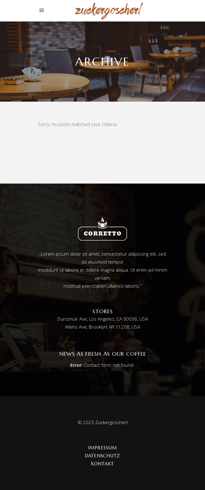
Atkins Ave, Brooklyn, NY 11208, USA (102, 327)
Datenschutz (102, 456)
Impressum (102, 448)
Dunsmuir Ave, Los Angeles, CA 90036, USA (102, 319)
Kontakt (102, 464)
